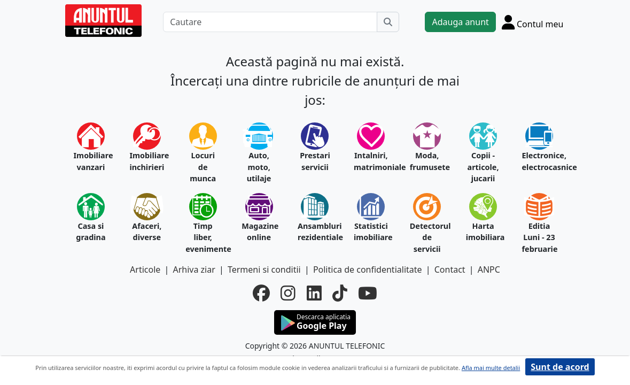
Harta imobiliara (483, 232)
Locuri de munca (203, 166)
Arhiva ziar (194, 269)
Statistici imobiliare (371, 232)
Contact (449, 269)
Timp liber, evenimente (202, 237)
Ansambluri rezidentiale (315, 232)
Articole (145, 269)
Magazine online (259, 232)
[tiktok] (339, 293)
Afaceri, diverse (146, 232)
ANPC (489, 269)
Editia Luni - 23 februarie (539, 237)
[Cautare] (270, 22)
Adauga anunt (460, 22)
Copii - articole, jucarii (483, 166)
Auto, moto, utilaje (259, 166)
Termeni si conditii (264, 269)
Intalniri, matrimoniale (371, 161)
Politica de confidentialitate (367, 269)
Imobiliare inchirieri (146, 161)
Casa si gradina (90, 232)
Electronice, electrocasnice (539, 161)
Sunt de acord (560, 367)
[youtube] (367, 293)
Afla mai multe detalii (491, 368)
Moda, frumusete (427, 161)
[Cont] (533, 22)
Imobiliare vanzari (91, 161)
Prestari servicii (315, 161)
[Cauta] (388, 22)
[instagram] (288, 293)
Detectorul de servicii (427, 237)
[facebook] (261, 293)
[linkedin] (314, 293)
